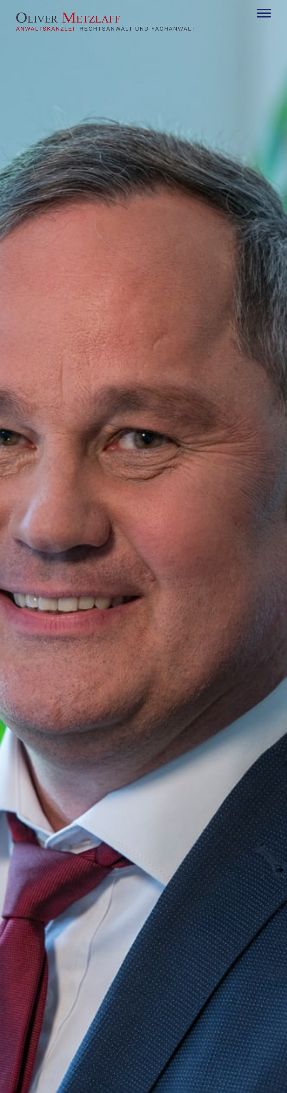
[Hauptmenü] (263, 15)
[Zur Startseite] (105, 28)
